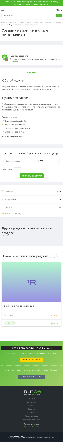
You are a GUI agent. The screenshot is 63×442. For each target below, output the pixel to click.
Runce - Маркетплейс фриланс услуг (30, 10)
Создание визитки (13, 161)
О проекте (31, 398)
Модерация (31, 412)
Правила (31, 409)
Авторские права (31, 416)
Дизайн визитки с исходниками (19, 306)
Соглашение (31, 402)
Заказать (54, 323)
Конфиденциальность (31, 419)
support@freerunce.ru (31, 426)
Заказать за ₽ (31, 175)
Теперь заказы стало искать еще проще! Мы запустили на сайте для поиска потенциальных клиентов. (31, 3)
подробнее (14, 61)
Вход (59, 10)
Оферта (31, 405)
